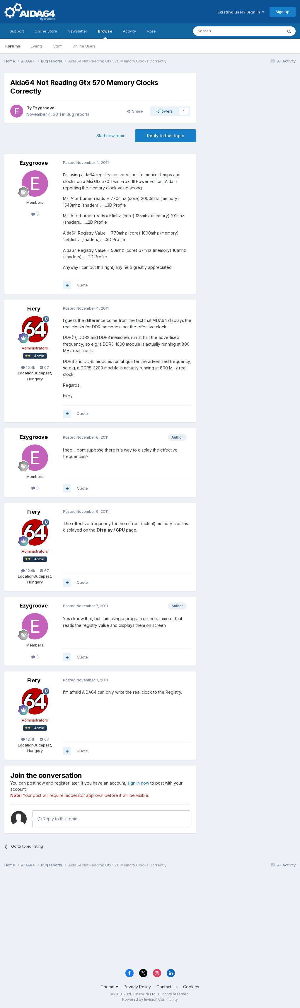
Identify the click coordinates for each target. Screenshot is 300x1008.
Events (37, 46)
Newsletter (77, 31)
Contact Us (167, 986)
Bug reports (78, 114)
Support (17, 31)
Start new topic (110, 135)
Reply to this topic (165, 135)
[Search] (223, 31)
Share (135, 111)
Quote (82, 285)
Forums (12, 46)
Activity (129, 31)
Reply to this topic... (59, 818)
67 (44, 367)
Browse (105, 34)
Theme (109, 986)
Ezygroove (43, 107)
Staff (57, 46)
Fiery (33, 309)
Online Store (46, 31)
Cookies (191, 986)
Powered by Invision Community (150, 999)
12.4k (28, 367)
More (151, 31)
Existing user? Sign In (240, 12)
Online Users (84, 46)
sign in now (138, 782)
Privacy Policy (137, 986)
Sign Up (282, 11)
